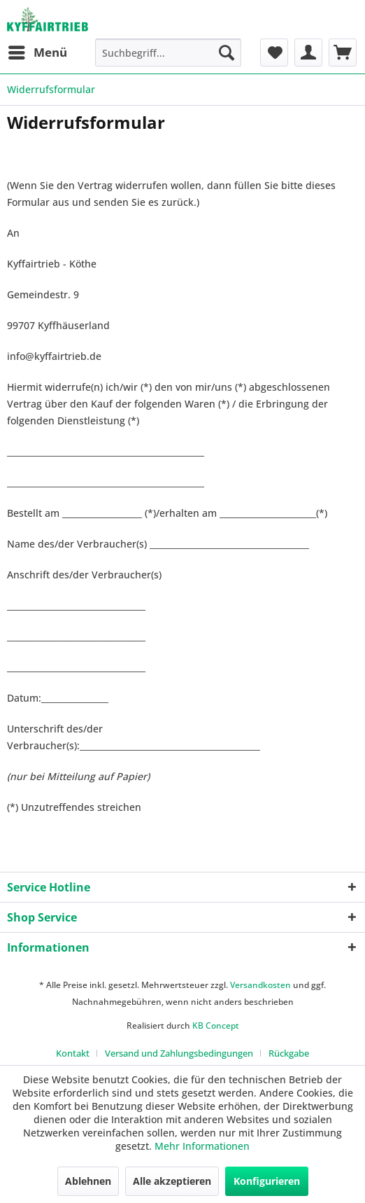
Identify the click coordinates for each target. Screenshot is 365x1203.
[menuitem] (37, 53)
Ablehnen (88, 1181)
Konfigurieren (267, 1181)
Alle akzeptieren (172, 1181)
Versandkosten (260, 985)
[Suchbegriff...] (168, 53)
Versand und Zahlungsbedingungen (179, 1053)
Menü (37, 50)
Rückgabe (289, 1053)
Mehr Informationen (202, 1146)
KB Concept (215, 1025)
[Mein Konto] (308, 53)
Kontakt (73, 1053)
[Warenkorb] (343, 53)
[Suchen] (226, 53)
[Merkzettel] (274, 53)
